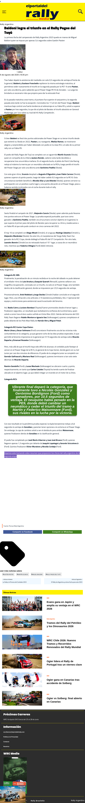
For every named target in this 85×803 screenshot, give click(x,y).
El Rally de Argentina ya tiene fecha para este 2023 (66, 582)
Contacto (6, 741)
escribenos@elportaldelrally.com (13, 732)
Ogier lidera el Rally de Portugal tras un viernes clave (64, 663)
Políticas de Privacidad (10, 737)
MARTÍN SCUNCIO (23, 574)
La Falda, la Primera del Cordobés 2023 (14, 582)
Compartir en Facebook (23, 532)
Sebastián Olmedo (8, 72)
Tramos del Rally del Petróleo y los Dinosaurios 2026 (64, 625)
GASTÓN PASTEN (8, 574)
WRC (48, 598)
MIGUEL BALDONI (37, 574)
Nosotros (6, 746)
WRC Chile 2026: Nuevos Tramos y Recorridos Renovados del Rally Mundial (64, 644)
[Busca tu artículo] (80, 13)
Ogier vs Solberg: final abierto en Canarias (64, 700)
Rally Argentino (51, 619)
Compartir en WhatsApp (62, 532)
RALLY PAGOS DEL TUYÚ (54, 574)
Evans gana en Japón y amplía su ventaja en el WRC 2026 (63, 605)
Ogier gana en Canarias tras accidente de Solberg (63, 681)
